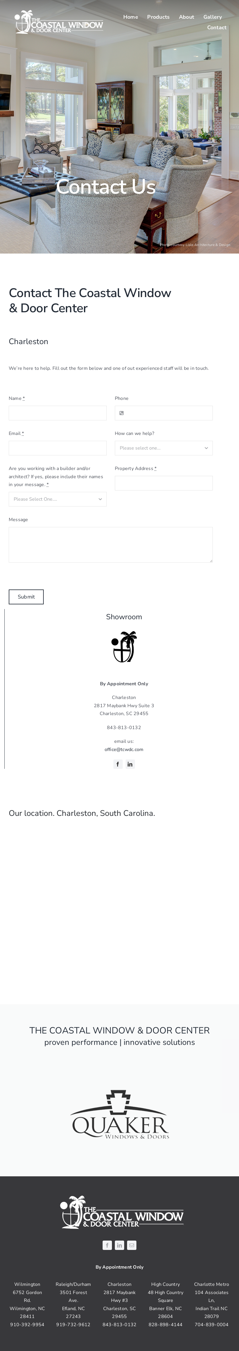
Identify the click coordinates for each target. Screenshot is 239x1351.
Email (16, 433)
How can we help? (134, 433)
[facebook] (118, 764)
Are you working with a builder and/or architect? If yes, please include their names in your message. (56, 476)
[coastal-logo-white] (57, 11)
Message (18, 519)
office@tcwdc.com (124, 749)
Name (17, 398)
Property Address (136, 468)
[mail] (131, 1245)
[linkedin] (130, 764)
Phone (122, 398)
